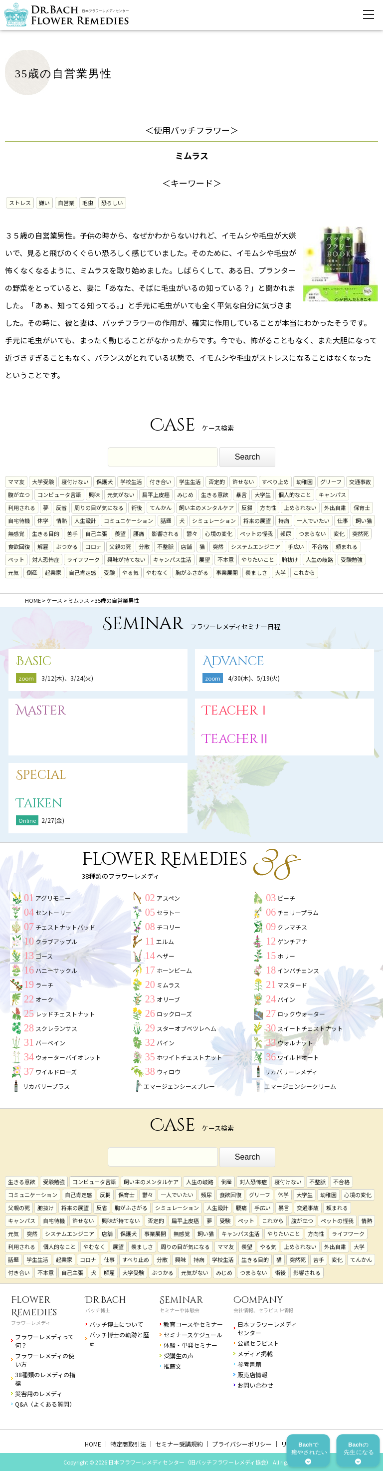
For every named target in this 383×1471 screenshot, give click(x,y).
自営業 (66, 203)
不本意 (225, 559)
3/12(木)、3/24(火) (67, 678)
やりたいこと (257, 559)
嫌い (44, 203)
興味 (94, 494)
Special (41, 775)
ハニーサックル (56, 970)
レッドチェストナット (65, 1013)
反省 (61, 507)
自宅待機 (19, 520)
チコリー (169, 927)
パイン (286, 999)
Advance (233, 661)
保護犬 (104, 482)
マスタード (292, 985)
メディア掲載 (255, 1353)
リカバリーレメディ (291, 1071)
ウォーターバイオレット (68, 1057)
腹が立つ (19, 494)
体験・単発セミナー (190, 1345)
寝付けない (75, 482)
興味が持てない (126, 559)
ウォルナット (295, 1042)
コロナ (93, 546)
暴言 (241, 494)
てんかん (161, 507)
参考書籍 (249, 1364)
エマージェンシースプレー (179, 1086)
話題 (166, 520)
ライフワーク (83, 559)
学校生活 (131, 482)
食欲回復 (19, 546)
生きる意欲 (214, 494)
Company (258, 1300)
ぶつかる (67, 546)
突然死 (360, 533)
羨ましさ (256, 572)
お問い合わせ (255, 1385)
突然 (217, 546)
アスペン (168, 898)
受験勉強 (352, 559)
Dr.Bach (105, 1300)
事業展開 (227, 572)
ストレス (20, 203)
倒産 (31, 572)
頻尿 (285, 533)
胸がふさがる (192, 572)
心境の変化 (218, 533)
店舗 (186, 546)
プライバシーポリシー (242, 1444)
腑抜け (290, 559)
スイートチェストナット (310, 1028)
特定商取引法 (128, 1444)
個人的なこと (294, 494)
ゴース (44, 956)
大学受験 (43, 482)
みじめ (185, 494)
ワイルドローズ (56, 1071)
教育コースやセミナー (193, 1324)
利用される (21, 507)
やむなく (157, 572)
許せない (243, 482)
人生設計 (85, 520)
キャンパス (332, 494)
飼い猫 (364, 520)
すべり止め (275, 482)
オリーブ (168, 999)
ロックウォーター (301, 1013)
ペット (16, 559)
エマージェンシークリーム (300, 1086)
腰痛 (138, 533)
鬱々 (192, 533)
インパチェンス (298, 970)
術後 (136, 507)
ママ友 (16, 482)
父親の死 (120, 546)
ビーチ (286, 898)
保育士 (362, 507)
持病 (283, 520)
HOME (93, 1444)
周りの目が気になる (99, 507)
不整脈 (165, 546)
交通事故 (360, 482)
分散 (144, 546)
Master (41, 711)
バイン (166, 1042)
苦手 (72, 533)
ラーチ (44, 985)
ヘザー (166, 956)
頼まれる (347, 546)
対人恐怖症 (45, 559)
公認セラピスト (258, 1343)
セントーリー (53, 912)
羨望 (120, 533)
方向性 (268, 507)
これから (304, 572)
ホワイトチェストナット (189, 1057)
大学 (280, 572)
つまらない (312, 533)
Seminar (181, 1300)
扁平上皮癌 (156, 494)
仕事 (342, 520)
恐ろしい (112, 203)
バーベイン (50, 1042)
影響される (165, 533)
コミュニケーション (128, 520)
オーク (44, 999)
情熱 (61, 520)
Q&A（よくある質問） (45, 1404)
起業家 (53, 572)
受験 (109, 572)
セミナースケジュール (193, 1334)
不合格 (320, 546)
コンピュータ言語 (59, 494)
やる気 (130, 572)
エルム (165, 941)
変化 (339, 533)
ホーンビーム (174, 970)
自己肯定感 (82, 572)
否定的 (216, 482)
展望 (204, 559)
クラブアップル (56, 941)
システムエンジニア (255, 546)
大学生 (262, 494)
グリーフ (331, 482)
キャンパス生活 (172, 559)
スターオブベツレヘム (186, 1028)
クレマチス (292, 927)
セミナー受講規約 (179, 1444)
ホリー (286, 956)
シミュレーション (214, 520)
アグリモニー (53, 898)
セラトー (169, 912)
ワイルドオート (298, 1057)
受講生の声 (178, 1355)
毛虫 (87, 203)
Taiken (39, 803)
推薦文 (173, 1366)
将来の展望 (257, 520)
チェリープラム (298, 912)
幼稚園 (304, 482)
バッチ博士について (116, 1324)
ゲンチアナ (292, 941)
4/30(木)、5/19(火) (254, 678)
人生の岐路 (319, 559)
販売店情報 (252, 1374)
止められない (300, 507)
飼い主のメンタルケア (206, 507)
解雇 (42, 546)
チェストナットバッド (65, 927)
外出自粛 (335, 507)
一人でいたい (313, 520)
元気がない (121, 494)
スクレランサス (56, 1028)
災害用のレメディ (38, 1393)
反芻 (246, 507)
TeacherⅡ (236, 739)
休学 (42, 520)
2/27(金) (52, 820)
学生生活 (190, 482)
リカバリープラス (46, 1086)
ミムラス (168, 985)
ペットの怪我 (256, 533)
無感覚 (16, 533)
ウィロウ (169, 1071)
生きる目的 (45, 533)
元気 (13, 572)
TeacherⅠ (236, 711)
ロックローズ (174, 1013)
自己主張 (96, 533)
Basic (33, 661)
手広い (296, 546)
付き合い (161, 482)
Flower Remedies (34, 1306)
